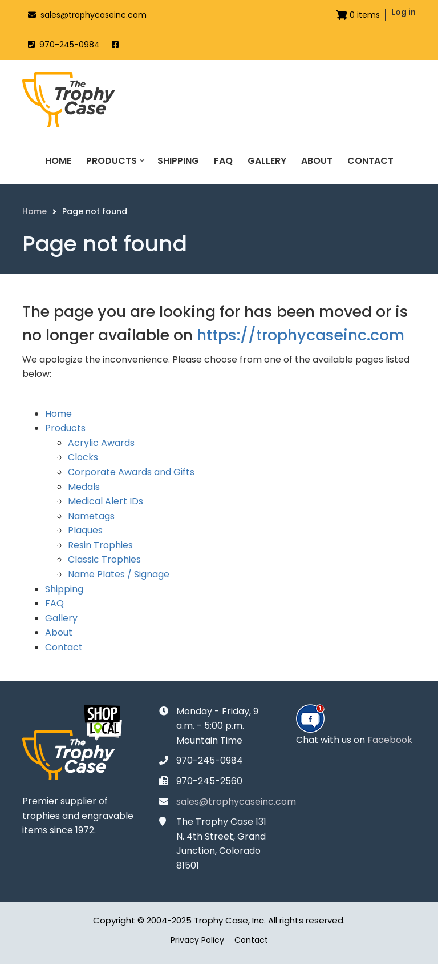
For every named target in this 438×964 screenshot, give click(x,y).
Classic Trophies (104, 559)
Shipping (64, 589)
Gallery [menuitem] (267, 160)
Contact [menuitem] (370, 160)
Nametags (91, 516)
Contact (64, 647)
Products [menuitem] (113, 165)
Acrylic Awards (101, 442)
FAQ (54, 603)
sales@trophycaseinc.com (93, 15)
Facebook (389, 739)
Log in (403, 12)
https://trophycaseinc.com (300, 335)
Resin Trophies (100, 545)
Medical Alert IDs (105, 501)
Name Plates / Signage (118, 574)
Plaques (85, 530)
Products (65, 428)
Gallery (61, 618)
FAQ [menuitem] (223, 160)
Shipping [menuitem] (178, 160)
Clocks (83, 457)
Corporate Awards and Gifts (131, 472)
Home (58, 413)
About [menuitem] (316, 160)
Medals (84, 486)
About (58, 632)
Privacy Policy (197, 940)
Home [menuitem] (58, 160)
